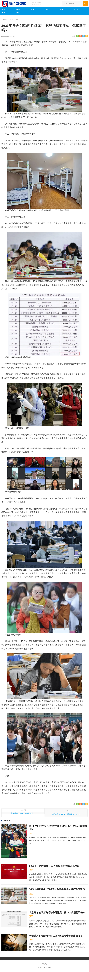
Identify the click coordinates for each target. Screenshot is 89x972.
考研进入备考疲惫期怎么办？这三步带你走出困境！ (56, 935)
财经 (18, 9)
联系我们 (44, 964)
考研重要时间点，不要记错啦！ (23, 813)
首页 (11, 19)
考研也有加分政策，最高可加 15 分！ (66, 814)
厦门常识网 (47, 968)
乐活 (18, 12)
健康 (3, 12)
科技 (61, 9)
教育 (17, 19)
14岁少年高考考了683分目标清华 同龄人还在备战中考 (57, 889)
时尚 (76, 9)
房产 (47, 9)
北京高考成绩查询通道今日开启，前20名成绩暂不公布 (57, 912)
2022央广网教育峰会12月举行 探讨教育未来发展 (54, 866)
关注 (3, 9)
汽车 (32, 9)
